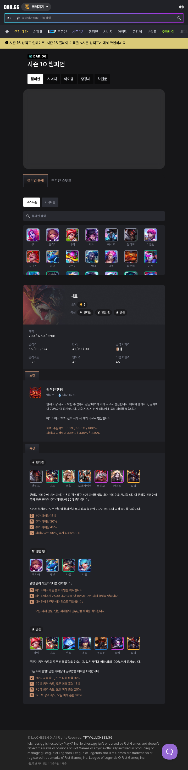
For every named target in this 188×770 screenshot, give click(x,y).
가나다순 (50, 202)
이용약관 (54, 763)
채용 (64, 763)
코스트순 (31, 202)
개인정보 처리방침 (37, 763)
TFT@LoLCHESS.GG (98, 737)
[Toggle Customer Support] (170, 752)
